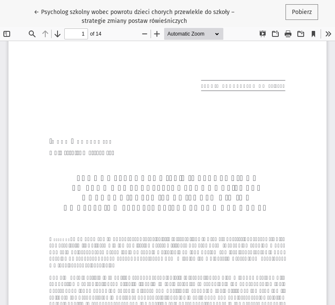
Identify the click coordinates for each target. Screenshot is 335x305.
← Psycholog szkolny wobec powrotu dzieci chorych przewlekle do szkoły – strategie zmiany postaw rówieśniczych (134, 16)
